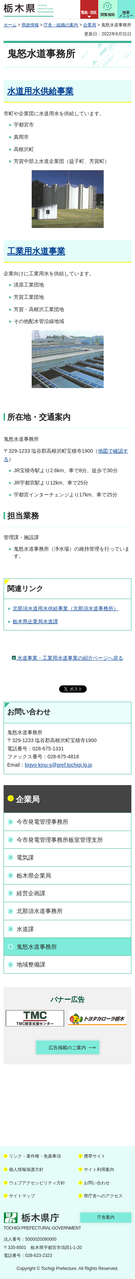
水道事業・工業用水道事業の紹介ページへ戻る (67, 658)
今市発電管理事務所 (42, 822)
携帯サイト (94, 1156)
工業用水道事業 (36, 251)
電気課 (25, 857)
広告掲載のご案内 (67, 1047)
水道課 (25, 929)
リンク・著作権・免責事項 (35, 1156)
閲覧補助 (107, 15)
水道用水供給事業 (40, 91)
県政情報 (30, 24)
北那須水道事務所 (40, 911)
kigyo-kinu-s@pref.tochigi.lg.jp (58, 765)
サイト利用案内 (99, 1169)
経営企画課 (31, 893)
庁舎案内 (105, 1217)
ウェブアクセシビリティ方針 (37, 1182)
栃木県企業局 (34, 876)
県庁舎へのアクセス (103, 1195)
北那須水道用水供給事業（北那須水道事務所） (65, 608)
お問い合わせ (97, 1182)
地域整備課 (31, 964)
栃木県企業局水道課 (35, 621)
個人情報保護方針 (26, 1169)
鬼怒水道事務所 (37, 947)
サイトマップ (22, 1195)
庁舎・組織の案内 (61, 24)
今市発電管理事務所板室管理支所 (60, 840)
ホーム (10, 24)
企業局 (89, 24)
